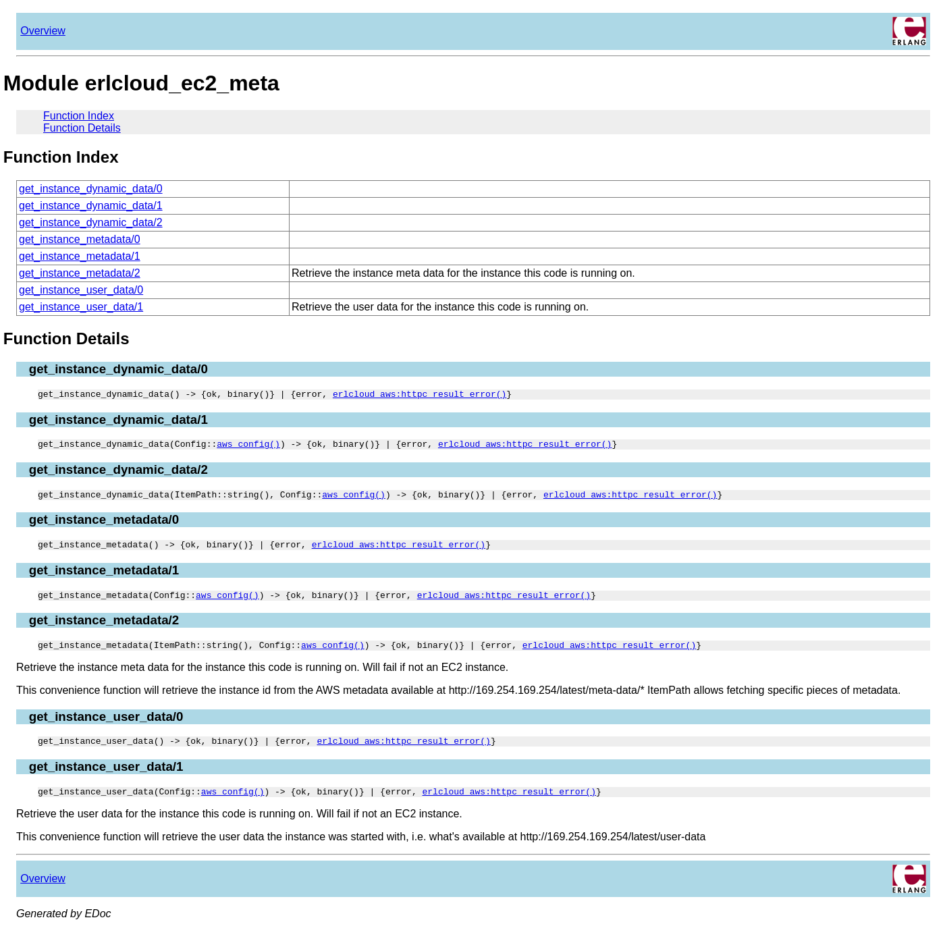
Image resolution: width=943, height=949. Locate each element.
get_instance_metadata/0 (79, 239)
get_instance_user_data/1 (81, 307)
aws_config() (248, 447)
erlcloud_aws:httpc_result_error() (419, 395)
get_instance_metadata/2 (79, 273)
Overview (42, 30)
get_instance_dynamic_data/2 (91, 222)
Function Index (78, 115)
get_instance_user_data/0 (81, 290)
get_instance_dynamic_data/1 (91, 205)
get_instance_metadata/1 (79, 256)
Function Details (82, 128)
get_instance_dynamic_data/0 (91, 188)
